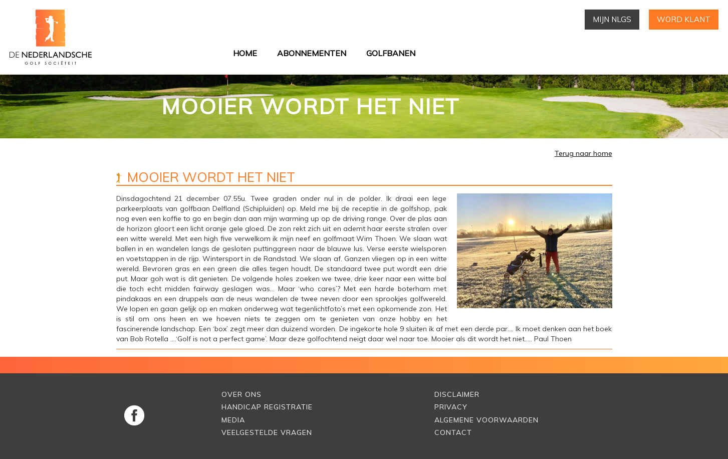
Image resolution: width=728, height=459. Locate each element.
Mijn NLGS (612, 19)
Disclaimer (456, 394)
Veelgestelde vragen (266, 432)
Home (245, 53)
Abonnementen (311, 53)
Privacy (450, 406)
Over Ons (241, 394)
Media (233, 419)
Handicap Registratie (267, 406)
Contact (453, 432)
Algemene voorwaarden (486, 419)
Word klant (683, 19)
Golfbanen (390, 53)
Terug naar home (583, 153)
